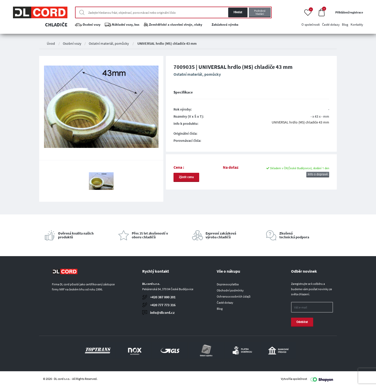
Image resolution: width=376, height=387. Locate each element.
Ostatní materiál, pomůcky (109, 43)
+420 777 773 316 (163, 305)
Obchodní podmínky (230, 290)
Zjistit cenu (186, 177)
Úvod (51, 43)
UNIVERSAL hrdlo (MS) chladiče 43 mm (167, 43)
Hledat (238, 12)
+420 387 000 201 (163, 297)
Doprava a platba (228, 284)
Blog (220, 309)
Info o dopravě (318, 174)
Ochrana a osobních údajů (234, 296)
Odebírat (302, 322)
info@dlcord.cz (162, 312)
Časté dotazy (225, 302)
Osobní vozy (72, 43)
